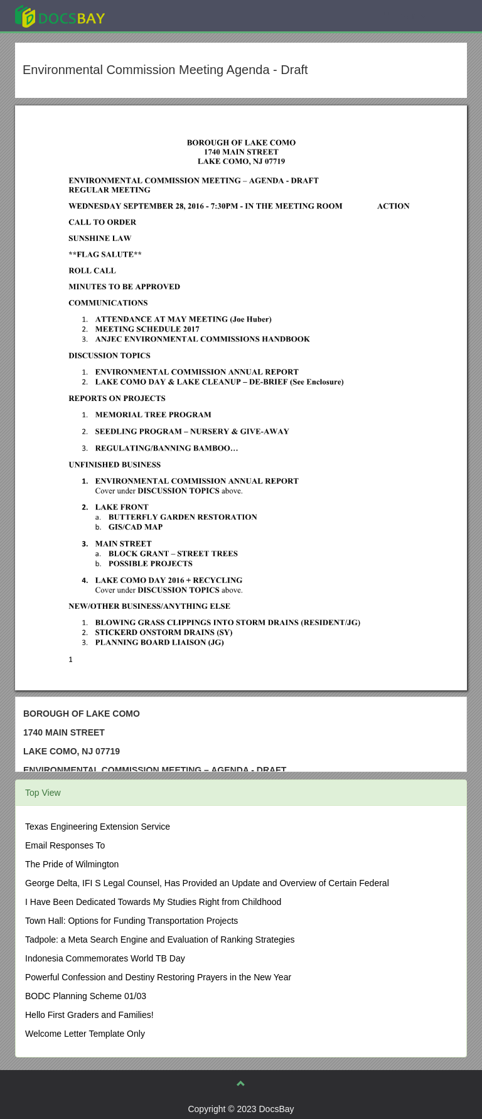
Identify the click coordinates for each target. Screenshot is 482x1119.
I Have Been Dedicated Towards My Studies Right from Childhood (153, 902)
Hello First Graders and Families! (89, 1015)
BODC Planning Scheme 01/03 (85, 996)
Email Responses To (65, 845)
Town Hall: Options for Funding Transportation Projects (131, 921)
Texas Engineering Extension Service (97, 827)
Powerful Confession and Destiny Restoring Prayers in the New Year (158, 977)
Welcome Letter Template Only (85, 1034)
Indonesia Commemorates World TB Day (105, 958)
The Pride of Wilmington (72, 864)
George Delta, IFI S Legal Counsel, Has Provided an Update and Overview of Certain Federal (207, 883)
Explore (154, 15)
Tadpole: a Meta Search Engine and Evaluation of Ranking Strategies (160, 939)
